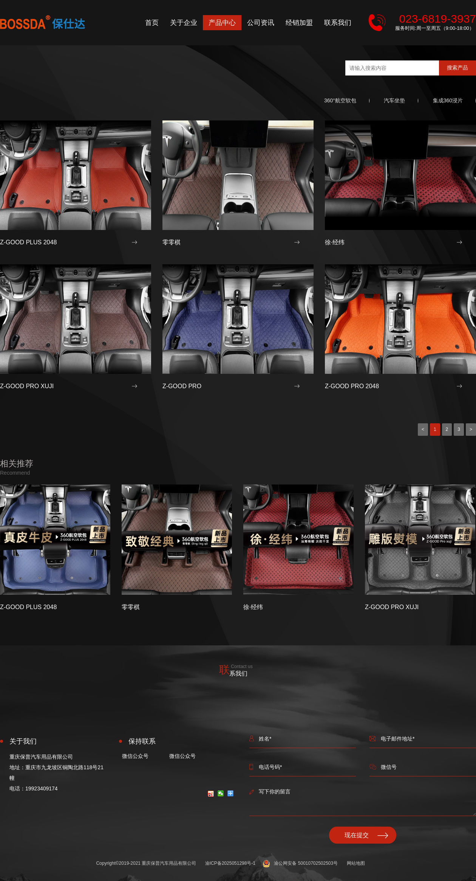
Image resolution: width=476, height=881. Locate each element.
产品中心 (222, 22)
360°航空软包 (340, 100)
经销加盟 (299, 22)
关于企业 (183, 22)
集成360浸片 (448, 100)
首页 (152, 22)
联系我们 (337, 22)
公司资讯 (260, 22)
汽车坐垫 (394, 100)
